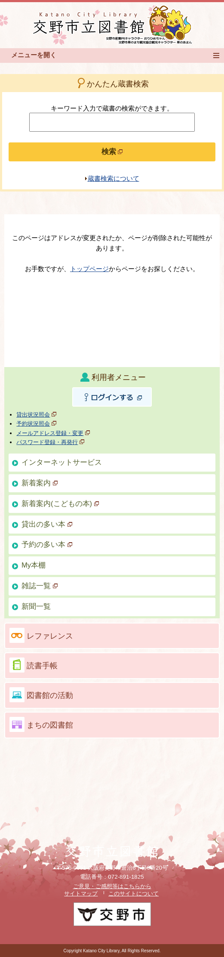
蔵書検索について (113, 178)
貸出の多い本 (46, 524)
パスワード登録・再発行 (47, 442)
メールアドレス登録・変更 (49, 433)
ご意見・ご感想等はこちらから (112, 886)
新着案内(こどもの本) (60, 504)
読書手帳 (42, 665)
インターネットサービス (61, 462)
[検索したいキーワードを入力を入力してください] (112, 122)
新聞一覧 (36, 606)
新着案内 (39, 483)
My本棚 (33, 565)
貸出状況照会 (33, 414)
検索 (112, 152)
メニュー (218, 55)
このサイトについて (133, 893)
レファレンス (50, 636)
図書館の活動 (50, 695)
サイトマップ (81, 893)
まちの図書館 (50, 725)
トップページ (89, 268)
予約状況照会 (33, 423)
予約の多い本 (46, 544)
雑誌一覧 (39, 586)
